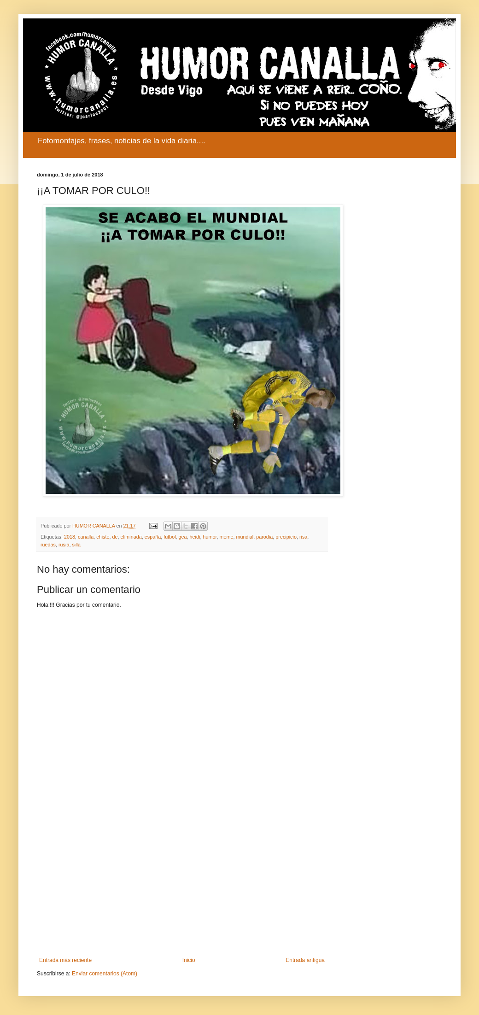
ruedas (48, 544)
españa (153, 537)
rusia (63, 544)
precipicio (286, 537)
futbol (169, 537)
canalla (85, 537)
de (115, 537)
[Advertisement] (182, 880)
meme (226, 537)
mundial (244, 537)
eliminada (131, 537)
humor (209, 537)
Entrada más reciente (65, 960)
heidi (195, 537)
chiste (102, 537)
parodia (264, 537)
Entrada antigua (305, 960)
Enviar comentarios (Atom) (104, 973)
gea (183, 537)
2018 (69, 537)
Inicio (188, 960)
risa (303, 537)
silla (76, 544)
